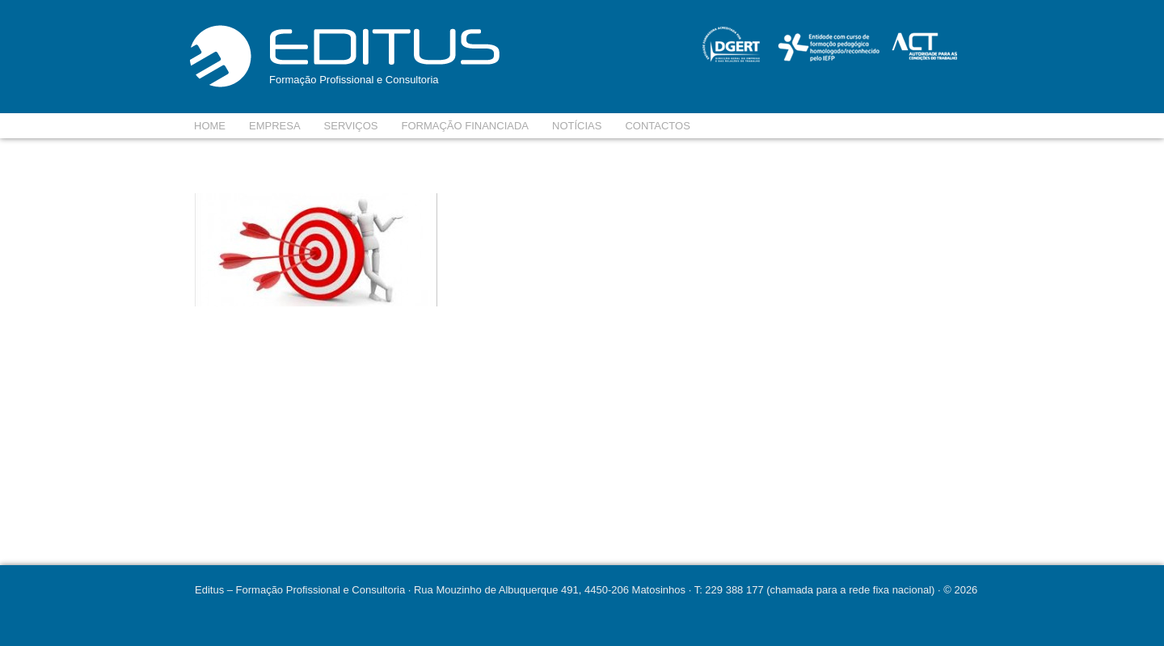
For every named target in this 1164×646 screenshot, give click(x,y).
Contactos (657, 126)
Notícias (576, 126)
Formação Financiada (465, 126)
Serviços (351, 126)
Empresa (275, 126)
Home (210, 126)
